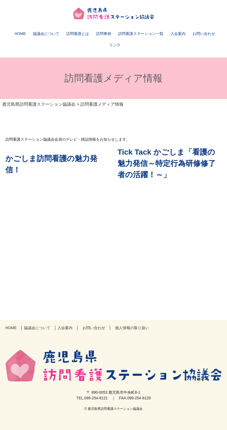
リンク (115, 45)
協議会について (46, 33)
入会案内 (177, 33)
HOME (20, 33)
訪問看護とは (77, 33)
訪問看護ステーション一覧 (140, 33)
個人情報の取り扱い (132, 328)
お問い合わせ (203, 33)
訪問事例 (103, 33)
